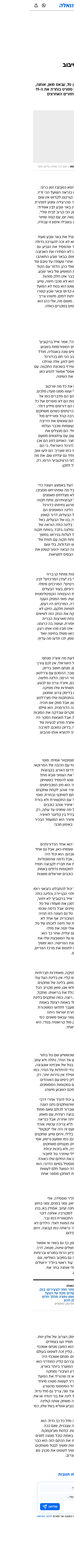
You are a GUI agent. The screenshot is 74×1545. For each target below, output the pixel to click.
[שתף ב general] (7, 5)
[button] (57, 5)
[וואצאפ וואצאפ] (14, 5)
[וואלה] (37, 5)
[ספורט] (66, 16)
